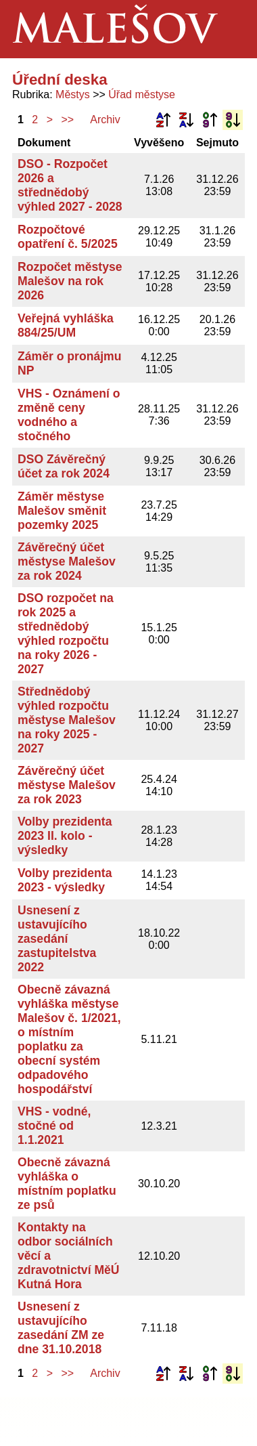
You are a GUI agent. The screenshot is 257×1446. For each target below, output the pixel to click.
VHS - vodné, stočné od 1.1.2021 (54, 1126)
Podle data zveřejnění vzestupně (210, 120)
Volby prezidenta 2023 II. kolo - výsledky (65, 836)
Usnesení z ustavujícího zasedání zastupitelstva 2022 (57, 938)
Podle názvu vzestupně (163, 120)
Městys (72, 94)
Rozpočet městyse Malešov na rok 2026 (70, 281)
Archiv (105, 119)
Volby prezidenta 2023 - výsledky (65, 880)
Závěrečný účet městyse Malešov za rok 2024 (67, 561)
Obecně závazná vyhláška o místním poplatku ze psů (67, 1183)
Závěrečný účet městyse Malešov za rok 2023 (67, 785)
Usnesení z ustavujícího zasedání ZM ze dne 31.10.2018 (61, 1328)
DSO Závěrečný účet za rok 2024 (64, 466)
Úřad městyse (141, 94)
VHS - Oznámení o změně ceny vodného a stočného (69, 415)
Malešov (114, 33)
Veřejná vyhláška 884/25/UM (66, 325)
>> (68, 119)
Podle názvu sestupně (186, 120)
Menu (227, 29)
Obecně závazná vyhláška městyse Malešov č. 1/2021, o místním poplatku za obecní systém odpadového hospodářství (69, 1039)
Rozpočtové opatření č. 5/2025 (68, 237)
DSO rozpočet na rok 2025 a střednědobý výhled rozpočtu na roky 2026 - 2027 (66, 633)
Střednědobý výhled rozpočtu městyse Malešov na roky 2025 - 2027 (67, 720)
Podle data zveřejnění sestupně (233, 120)
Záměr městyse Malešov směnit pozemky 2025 (62, 511)
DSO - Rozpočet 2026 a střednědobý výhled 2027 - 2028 (70, 185)
